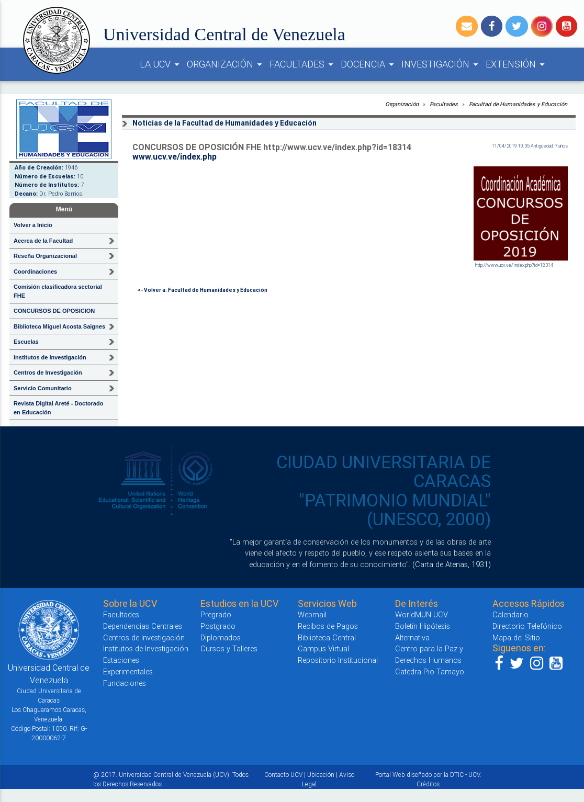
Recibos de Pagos (328, 626)
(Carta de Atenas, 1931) (451, 564)
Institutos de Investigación (145, 648)
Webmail (312, 614)
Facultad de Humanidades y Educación (518, 104)
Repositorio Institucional (338, 660)
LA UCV (161, 64)
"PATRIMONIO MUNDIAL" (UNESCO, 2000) (395, 510)
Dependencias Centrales (142, 626)
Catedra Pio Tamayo (429, 671)
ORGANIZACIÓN (226, 64)
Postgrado (217, 626)
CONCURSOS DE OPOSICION (54, 311)
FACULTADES (302, 64)
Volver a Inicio (33, 225)
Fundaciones (124, 683)
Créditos (428, 784)
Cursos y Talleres (228, 648)
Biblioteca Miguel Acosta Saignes (59, 326)
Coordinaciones (35, 271)
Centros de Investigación (144, 637)
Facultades (444, 104)
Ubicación (320, 774)
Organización (402, 104)
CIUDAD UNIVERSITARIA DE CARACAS (383, 471)
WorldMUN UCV (421, 614)
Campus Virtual (323, 648)
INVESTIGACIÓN (441, 64)
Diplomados (220, 637)
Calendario (510, 614)
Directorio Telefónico (527, 626)
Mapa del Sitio (516, 637)
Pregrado (215, 614)
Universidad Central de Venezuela (224, 34)
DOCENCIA (369, 64)
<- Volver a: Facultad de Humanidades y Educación (202, 290)
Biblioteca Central (327, 637)
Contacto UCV (283, 774)
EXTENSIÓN (517, 64)
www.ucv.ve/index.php (174, 156)
